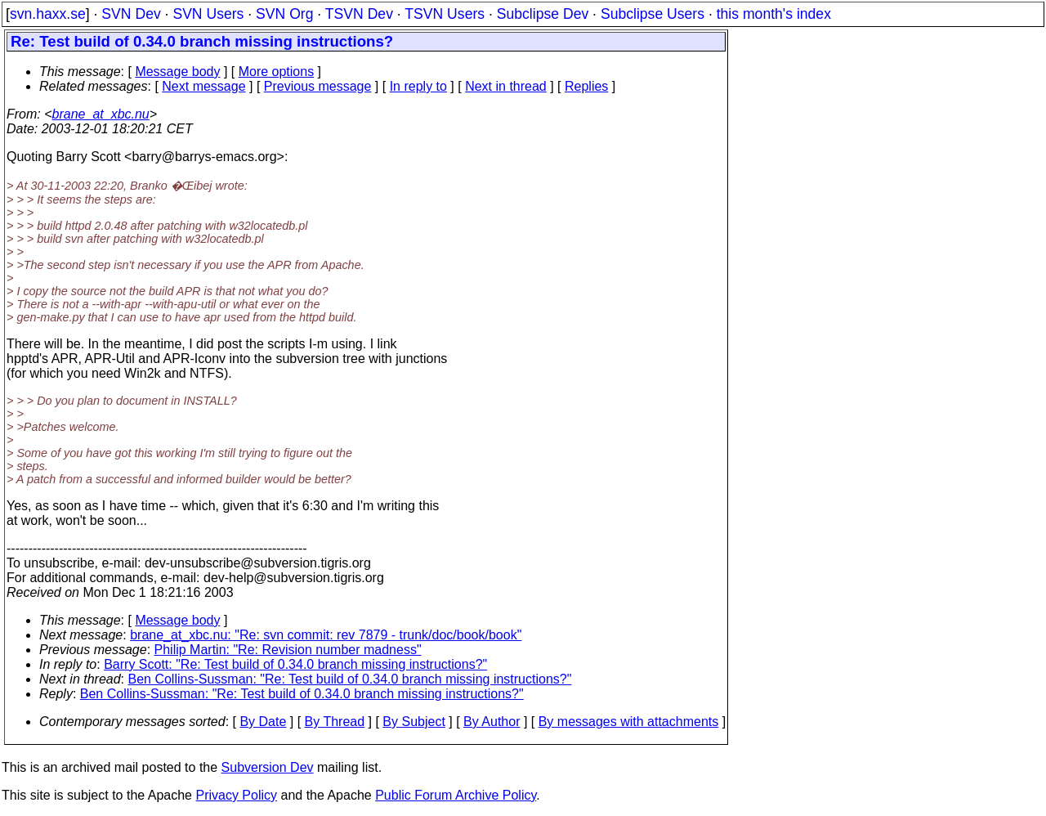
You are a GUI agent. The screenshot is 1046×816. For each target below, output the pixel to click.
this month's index (774, 14)
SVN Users (208, 14)
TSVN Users (445, 14)
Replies (586, 86)
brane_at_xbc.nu (101, 114)
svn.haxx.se (48, 14)
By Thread (335, 722)
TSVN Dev (359, 14)
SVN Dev (130, 14)
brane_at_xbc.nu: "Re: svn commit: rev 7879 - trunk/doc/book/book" (325, 635)
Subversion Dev (267, 767)
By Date (262, 722)
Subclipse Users (652, 14)
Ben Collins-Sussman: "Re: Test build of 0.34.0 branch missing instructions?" (350, 679)
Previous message (318, 86)
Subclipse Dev (542, 14)
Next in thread (506, 86)
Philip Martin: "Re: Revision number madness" (288, 650)
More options (277, 71)
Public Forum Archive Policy (455, 795)
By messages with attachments (629, 722)
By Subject (413, 722)
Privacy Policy (236, 795)
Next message (203, 86)
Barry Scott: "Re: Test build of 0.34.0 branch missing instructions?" (295, 664)
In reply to (418, 86)
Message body (177, 71)
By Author (491, 722)
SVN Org (284, 14)
